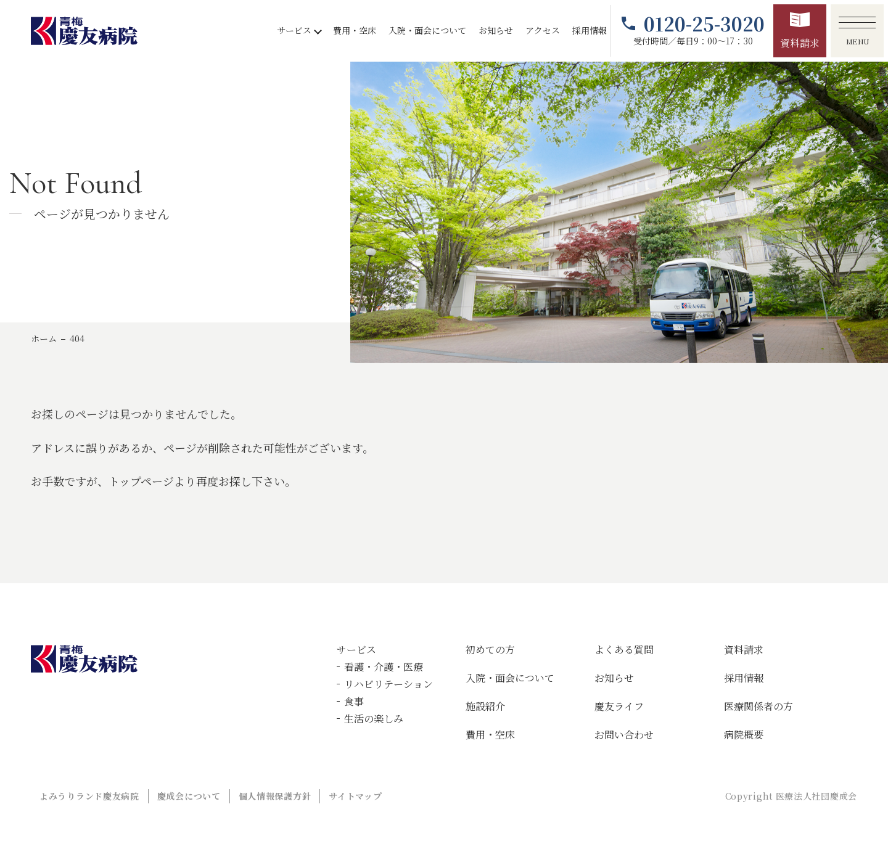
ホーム (44, 338)
